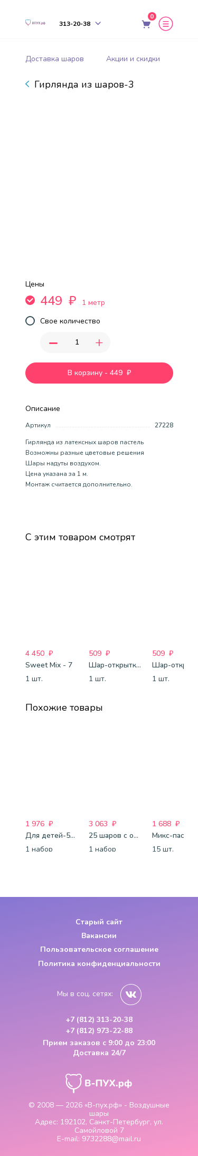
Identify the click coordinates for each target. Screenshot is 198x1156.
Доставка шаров (54, 59)
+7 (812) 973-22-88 (99, 1031)
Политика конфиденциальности (99, 964)
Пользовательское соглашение (99, 949)
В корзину (99, 373)
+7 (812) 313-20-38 (99, 1020)
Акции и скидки (133, 59)
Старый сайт (99, 922)
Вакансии (99, 936)
